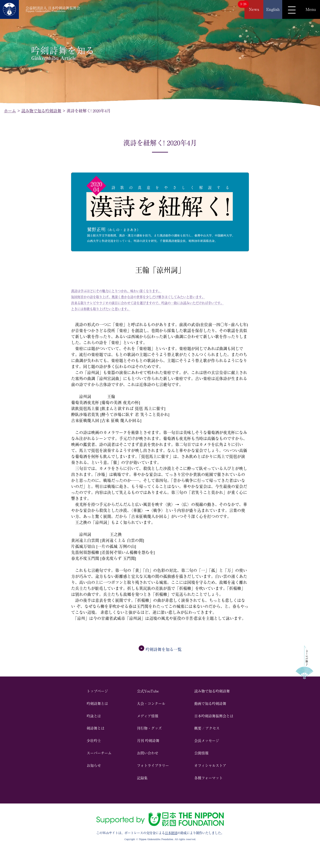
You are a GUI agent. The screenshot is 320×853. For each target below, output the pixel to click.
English (273, 9)
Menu (311, 9)
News (254, 9)
